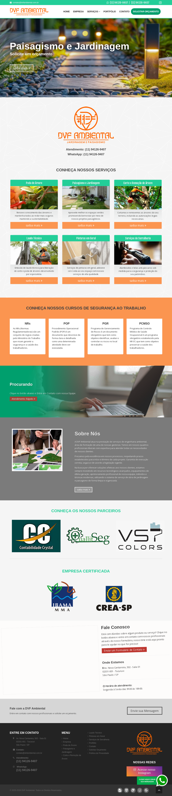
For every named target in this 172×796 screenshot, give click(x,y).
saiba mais (21, 68)
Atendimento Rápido (23, 398)
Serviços (93, 11)
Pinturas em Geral (97, 736)
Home (66, 11)
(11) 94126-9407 (119, 2)
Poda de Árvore (70, 745)
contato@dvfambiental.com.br (24, 2)
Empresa (78, 11)
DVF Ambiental (28, 790)
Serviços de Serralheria (99, 739)
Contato (124, 11)
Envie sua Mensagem (145, 711)
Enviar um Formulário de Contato (123, 652)
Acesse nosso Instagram (144, 771)
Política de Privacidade (99, 753)
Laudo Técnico (95, 733)
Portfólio (109, 11)
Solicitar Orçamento (146, 11)
